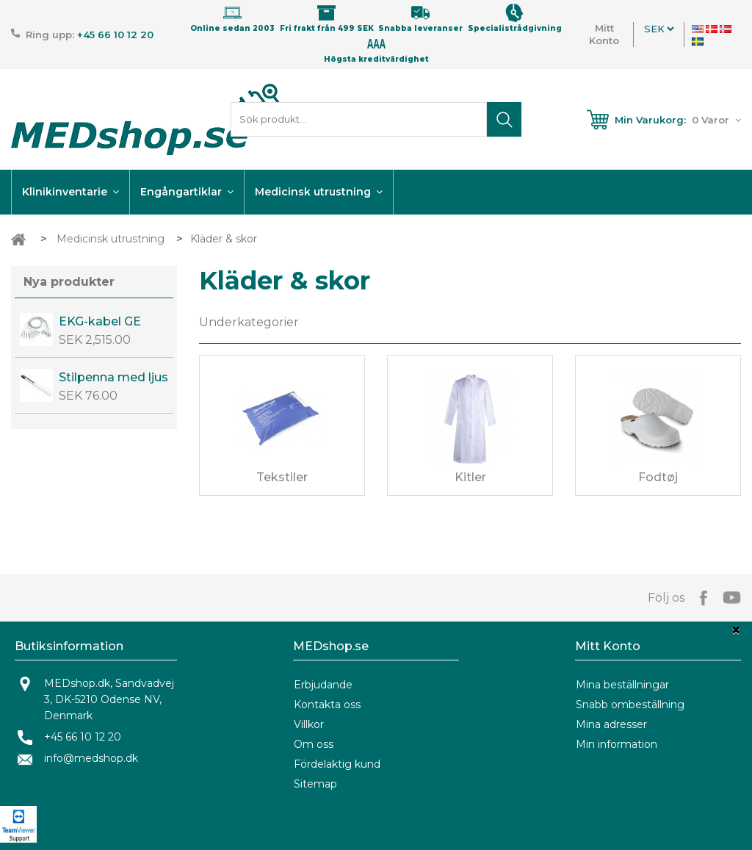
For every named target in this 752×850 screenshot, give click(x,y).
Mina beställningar (622, 685)
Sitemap (315, 784)
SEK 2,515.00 (95, 340)
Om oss (313, 744)
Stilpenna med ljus (113, 377)
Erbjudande (323, 685)
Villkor (309, 724)
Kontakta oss (327, 704)
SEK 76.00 (88, 396)
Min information (616, 744)
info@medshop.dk (91, 758)
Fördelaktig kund (337, 764)
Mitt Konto (604, 34)
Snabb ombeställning (630, 704)
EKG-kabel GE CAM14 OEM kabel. (100, 321)
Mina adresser (611, 724)
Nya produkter (69, 282)
